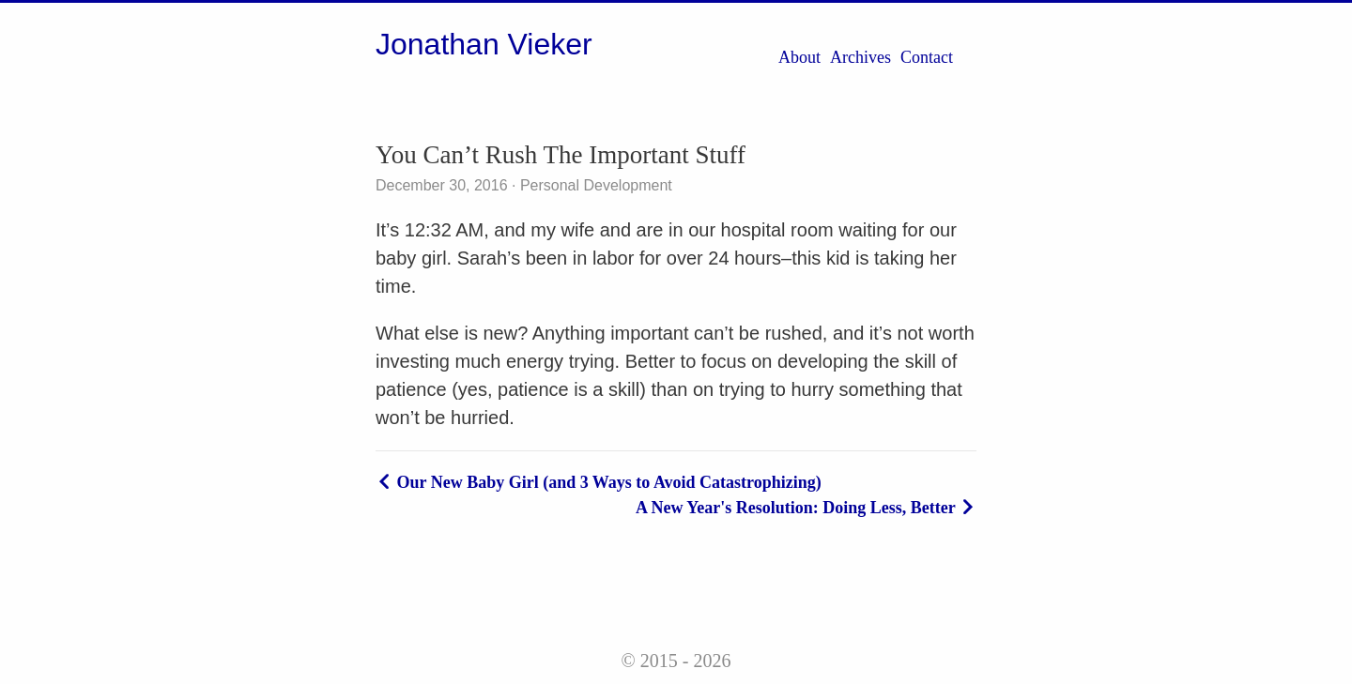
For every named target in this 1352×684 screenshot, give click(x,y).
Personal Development (593, 185)
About (799, 57)
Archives (860, 57)
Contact (926, 57)
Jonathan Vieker (484, 44)
